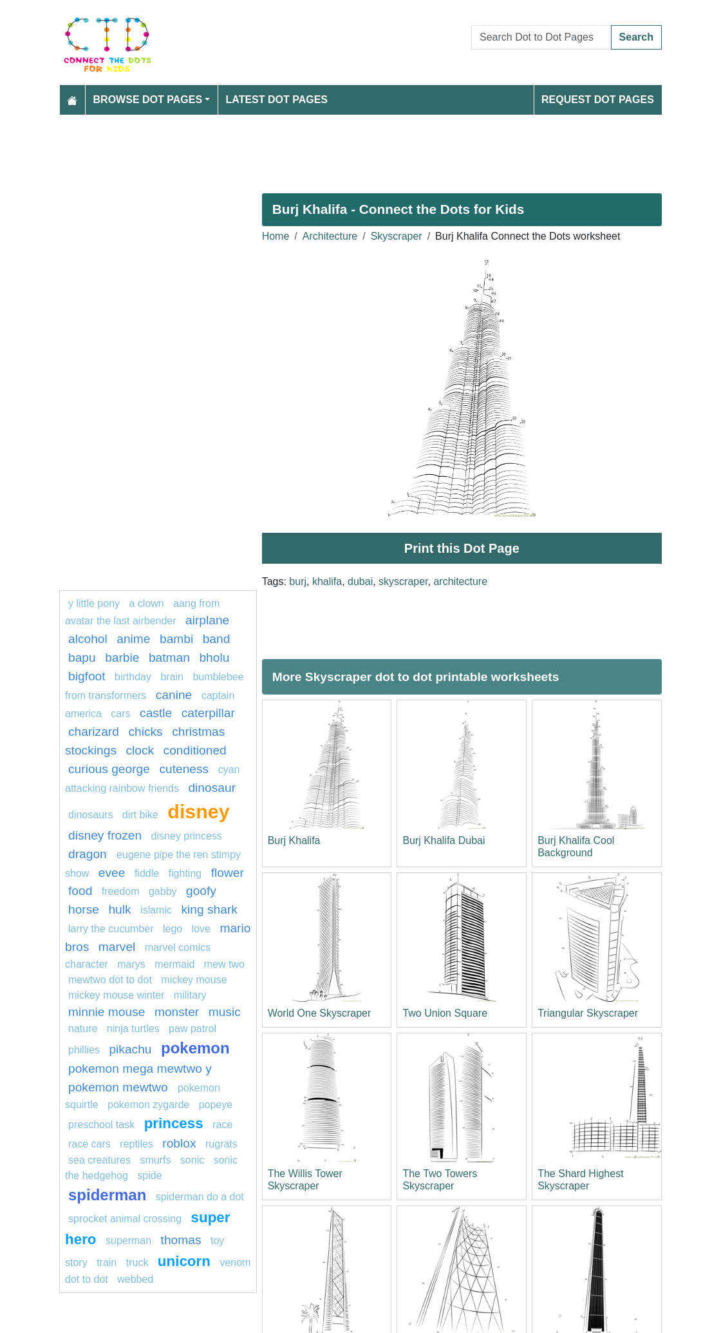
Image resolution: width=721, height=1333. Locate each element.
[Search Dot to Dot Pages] (541, 37)
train (107, 1262)
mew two (224, 964)
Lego (172, 928)
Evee (112, 872)
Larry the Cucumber (111, 928)
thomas (181, 1240)
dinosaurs (90, 814)
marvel (117, 947)
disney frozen (105, 835)
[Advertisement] (360, 149)
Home (276, 236)
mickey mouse (194, 979)
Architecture (330, 236)
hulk (119, 909)
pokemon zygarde (148, 1104)
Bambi (176, 639)
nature (82, 1028)
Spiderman (107, 1195)
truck (137, 1262)
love (201, 928)
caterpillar (208, 713)
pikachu (130, 1049)
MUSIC (225, 1012)
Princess (173, 1123)
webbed (135, 1279)
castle (156, 713)
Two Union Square (444, 1013)
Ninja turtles (133, 1028)
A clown (146, 603)
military (190, 995)
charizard (93, 731)
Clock (140, 750)
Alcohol (88, 639)
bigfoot (87, 676)
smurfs (155, 1160)
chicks (145, 731)
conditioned (195, 750)
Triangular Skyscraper (588, 1013)
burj (297, 581)
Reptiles (136, 1143)
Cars (120, 713)
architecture (460, 581)
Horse (83, 909)
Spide (149, 1175)
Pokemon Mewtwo (119, 1087)
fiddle (147, 873)
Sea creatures (100, 1160)
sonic (192, 1160)
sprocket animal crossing (125, 1218)
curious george (109, 769)
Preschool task (101, 1124)
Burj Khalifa (294, 840)
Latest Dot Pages (277, 99)
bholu (214, 657)
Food (80, 890)
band (216, 639)
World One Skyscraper (319, 1013)
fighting (185, 873)
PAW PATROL (192, 1028)
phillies (84, 1049)
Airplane (207, 620)
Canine (174, 695)
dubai (360, 581)
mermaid (174, 964)
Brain (171, 676)
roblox (179, 1143)
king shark (209, 909)
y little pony (94, 603)
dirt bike (140, 814)
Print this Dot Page (462, 548)
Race (222, 1124)
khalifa (327, 581)
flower (227, 872)
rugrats (221, 1143)
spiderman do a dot (200, 1196)
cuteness (184, 769)
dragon (89, 854)
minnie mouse (106, 1012)
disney (198, 811)
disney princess (186, 835)
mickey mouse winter (116, 995)
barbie (122, 657)
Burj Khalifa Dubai (443, 840)
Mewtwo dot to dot (110, 979)
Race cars (89, 1143)
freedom (121, 891)
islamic (156, 910)
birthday (134, 676)
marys (131, 964)
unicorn (184, 1261)
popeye (216, 1104)
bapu (82, 657)
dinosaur (212, 787)
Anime (133, 639)
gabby (163, 891)
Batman (169, 657)
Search (636, 37)
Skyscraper (396, 236)
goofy (201, 890)
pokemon (195, 1048)
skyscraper (403, 581)
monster (176, 1012)
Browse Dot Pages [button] (148, 99)
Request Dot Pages (597, 99)
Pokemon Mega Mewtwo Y (140, 1068)
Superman (128, 1240)
